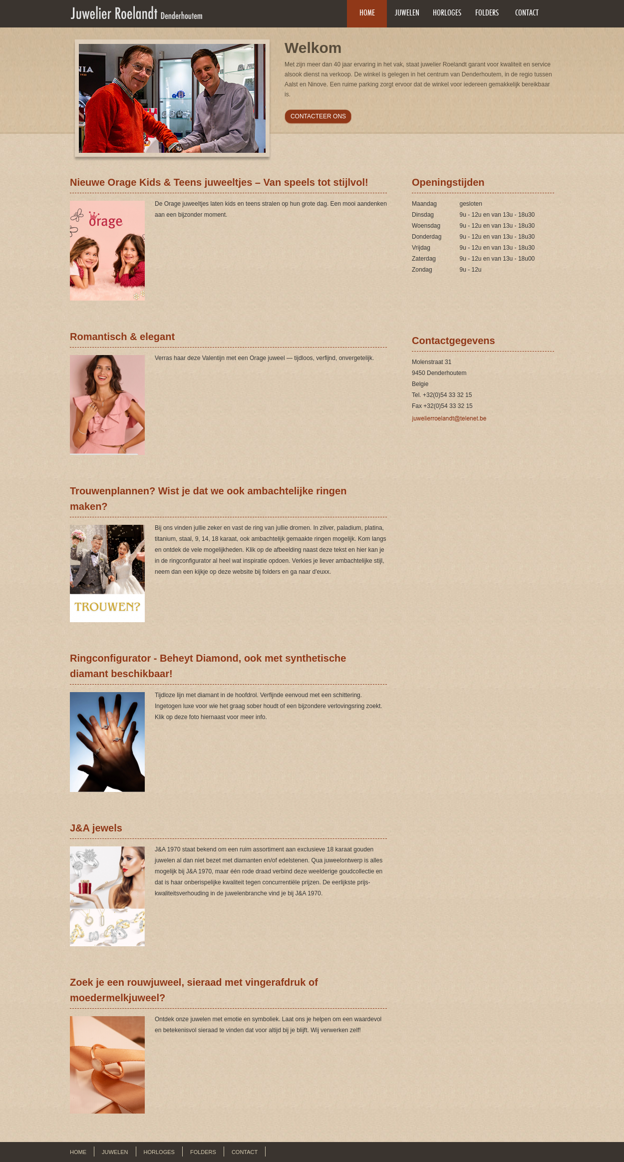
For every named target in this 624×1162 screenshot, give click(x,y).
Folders (487, 12)
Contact (527, 12)
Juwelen (407, 12)
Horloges (447, 12)
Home (367, 12)
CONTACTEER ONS (318, 116)
